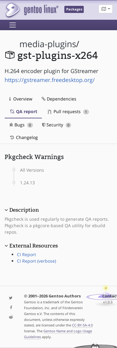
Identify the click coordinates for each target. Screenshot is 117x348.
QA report (23, 111)
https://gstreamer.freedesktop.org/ (50, 80)
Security (56, 125)
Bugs (21, 125)
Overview (20, 99)
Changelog (23, 137)
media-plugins (47, 44)
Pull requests (68, 111)
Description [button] (24, 210)
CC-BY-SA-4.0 (82, 325)
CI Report (26, 254)
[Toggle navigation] (12, 25)
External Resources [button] (33, 246)
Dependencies (59, 99)
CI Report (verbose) (36, 261)
